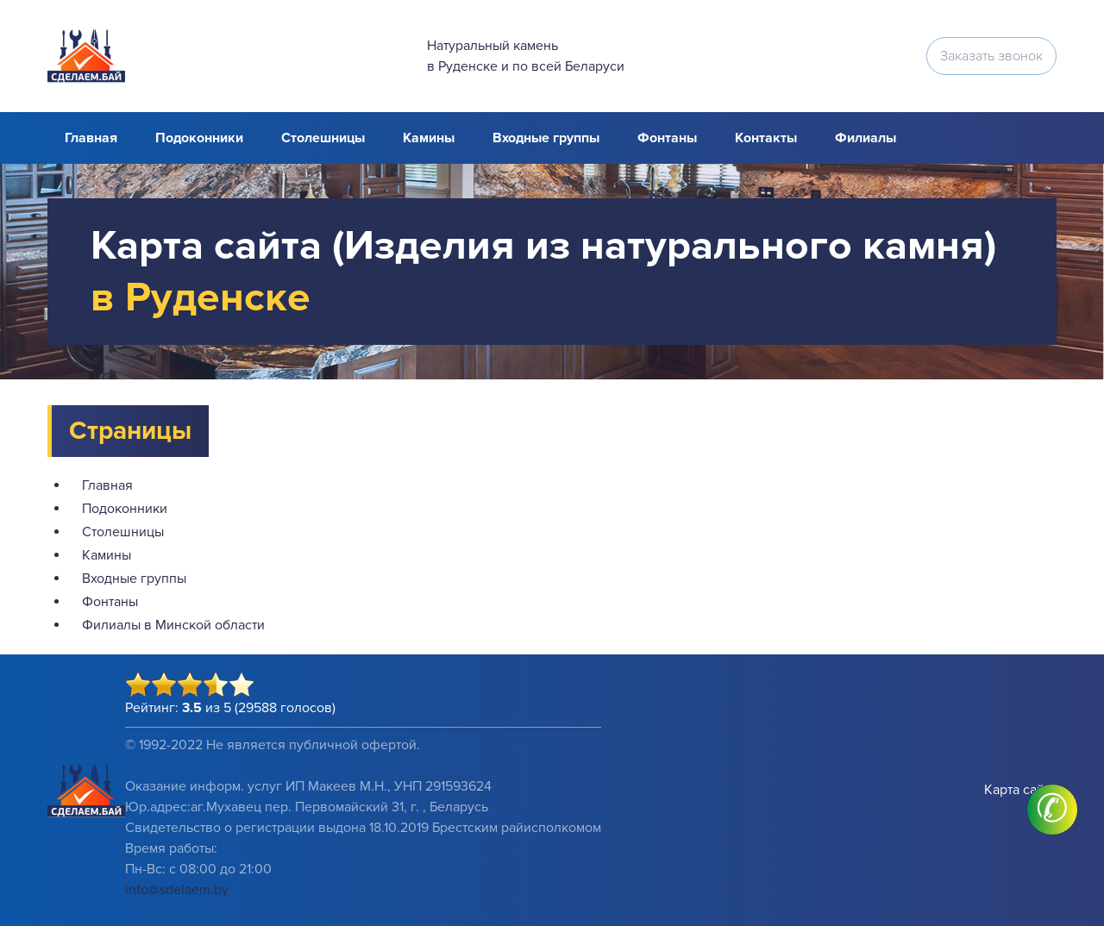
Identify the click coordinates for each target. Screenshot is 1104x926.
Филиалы (865, 138)
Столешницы (323, 138)
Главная (91, 138)
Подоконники (199, 138)
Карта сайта (1020, 789)
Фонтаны (667, 138)
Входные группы (545, 138)
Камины (429, 138)
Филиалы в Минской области (173, 625)
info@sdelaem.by (177, 889)
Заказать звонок (991, 56)
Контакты (766, 138)
